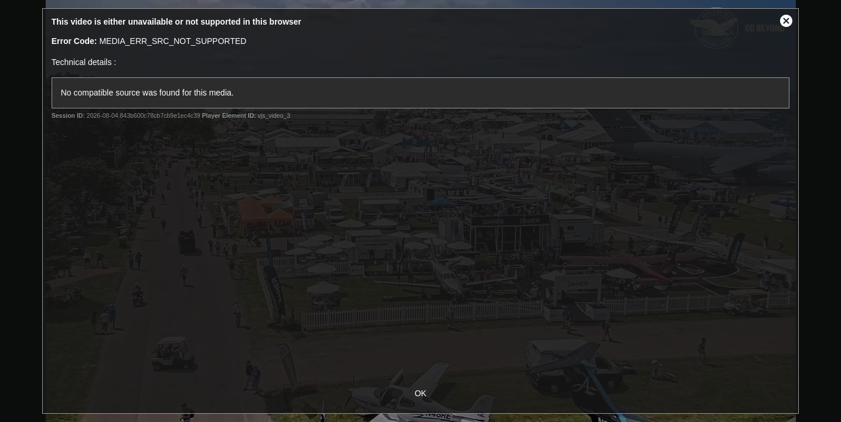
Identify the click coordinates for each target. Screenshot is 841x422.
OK (420, 393)
